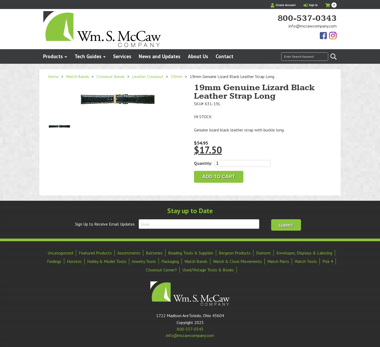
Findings (54, 261)
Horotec (74, 261)
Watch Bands (77, 76)
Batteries (154, 252)
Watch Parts (278, 261)
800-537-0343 (307, 18)
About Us (198, 56)
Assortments (128, 252)
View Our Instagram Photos (333, 36)
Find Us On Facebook (324, 36)
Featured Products (95, 252)
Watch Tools (306, 261)
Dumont (263, 252)
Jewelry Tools (144, 261)
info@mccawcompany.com (313, 26)
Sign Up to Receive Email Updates (105, 224)
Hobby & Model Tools (106, 261)
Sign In (310, 5)
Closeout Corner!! (161, 269)
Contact (224, 56)
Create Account (283, 5)
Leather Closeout (147, 76)
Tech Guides (88, 56)
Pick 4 (327, 261)
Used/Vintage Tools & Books (208, 269)
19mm (176, 76)
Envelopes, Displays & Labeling (304, 252)
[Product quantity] (243, 163)
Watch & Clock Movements (237, 261)
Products (53, 56)
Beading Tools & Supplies (190, 252)
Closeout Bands (110, 76)
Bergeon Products (235, 252)
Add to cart (218, 176)
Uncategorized (60, 252)
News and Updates (159, 56)
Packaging (170, 261)
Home (53, 76)
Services (122, 56)
